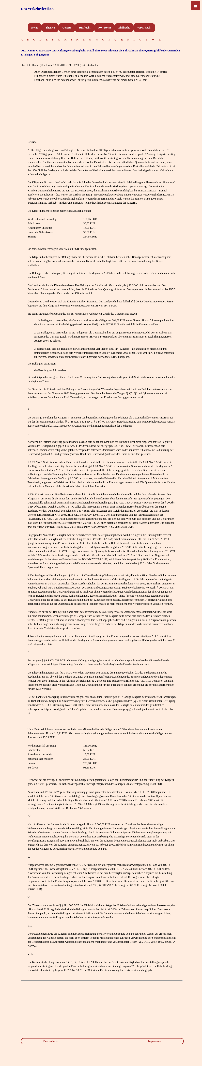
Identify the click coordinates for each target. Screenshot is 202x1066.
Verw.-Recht (144, 27)
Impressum (154, 1041)
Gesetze (66, 27)
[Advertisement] (102, 116)
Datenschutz (50, 1041)
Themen (50, 27)
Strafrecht (84, 27)
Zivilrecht (124, 27)
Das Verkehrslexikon (37, 9)
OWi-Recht (104, 27)
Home (34, 27)
